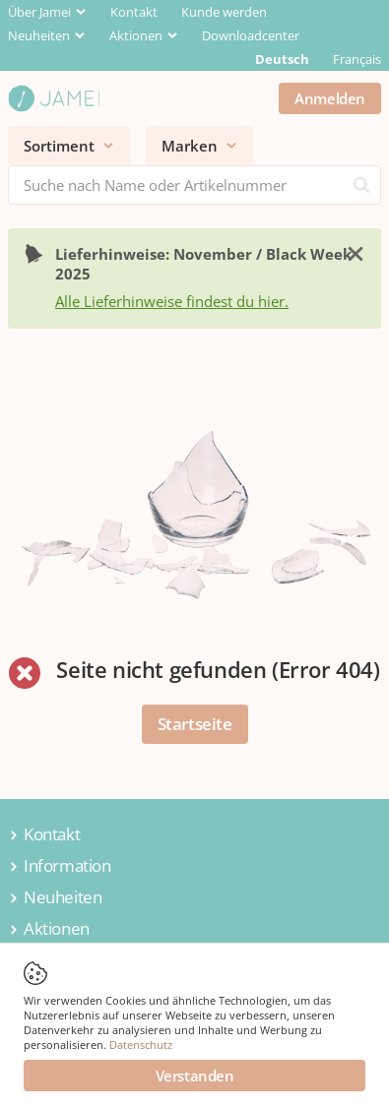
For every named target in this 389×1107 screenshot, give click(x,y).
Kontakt (134, 12)
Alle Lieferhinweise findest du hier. (172, 301)
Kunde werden (224, 12)
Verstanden (195, 1075)
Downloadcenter (250, 35)
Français (357, 59)
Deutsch (282, 59)
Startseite (195, 723)
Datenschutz (140, 1044)
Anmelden (329, 98)
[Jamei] (53, 98)
